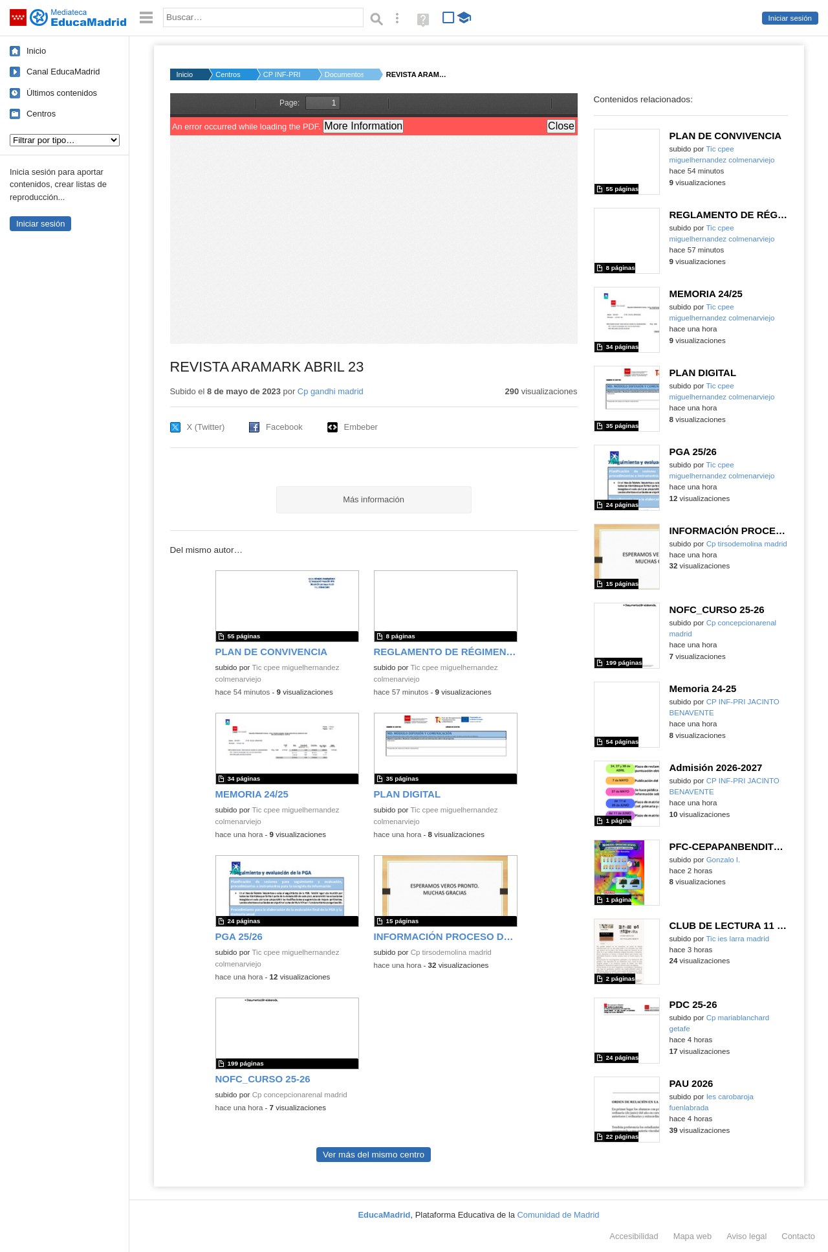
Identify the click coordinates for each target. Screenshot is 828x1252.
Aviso (746, 1236)
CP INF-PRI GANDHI (282, 74)
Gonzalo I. (723, 860)
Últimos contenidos (62, 93)
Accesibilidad (633, 1236)
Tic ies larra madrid (737, 939)
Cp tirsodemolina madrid (451, 952)
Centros (41, 113)
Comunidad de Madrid (559, 1215)
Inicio (36, 51)
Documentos (344, 74)
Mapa (692, 1236)
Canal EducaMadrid (63, 71)
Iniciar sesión (790, 18)
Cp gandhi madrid (331, 391)
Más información (373, 499)
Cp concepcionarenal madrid (299, 1095)
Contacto (798, 1236)
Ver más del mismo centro (373, 1154)
